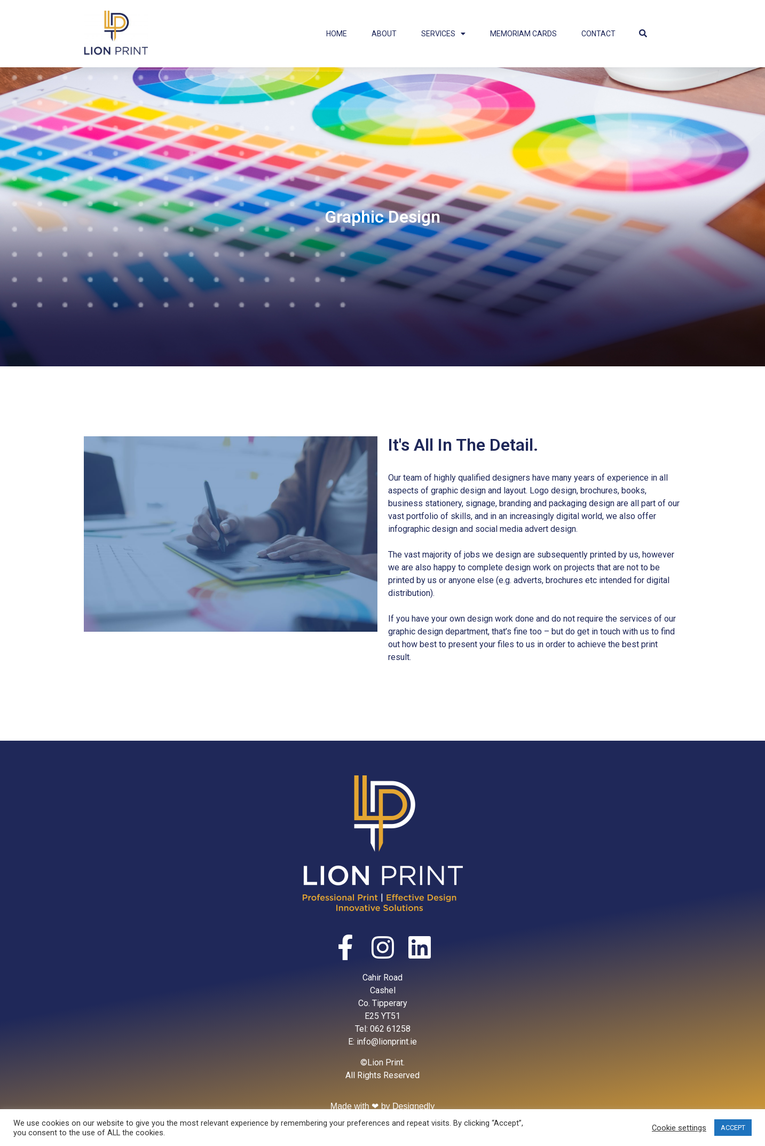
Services (443, 34)
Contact (598, 33)
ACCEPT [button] (733, 1128)
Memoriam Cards (523, 33)
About (384, 33)
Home (336, 33)
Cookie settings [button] (679, 1128)
